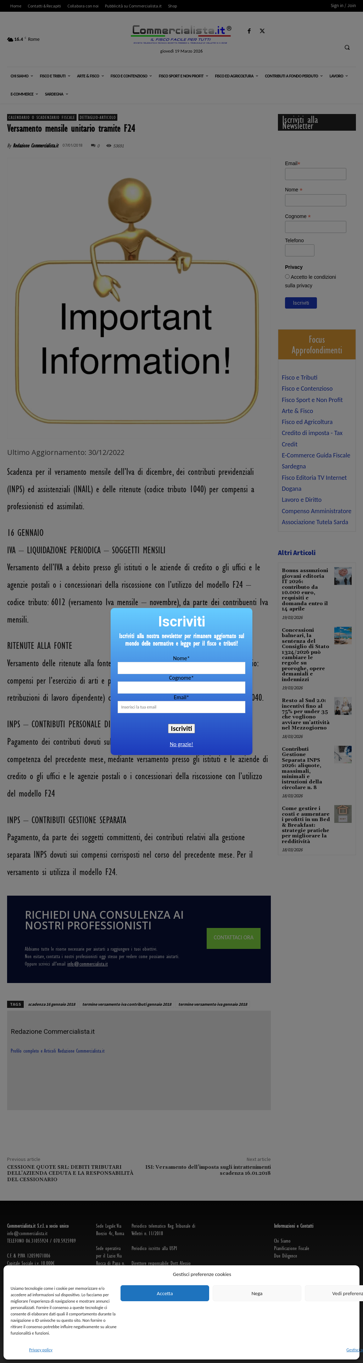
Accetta (165, 1293)
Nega (256, 1293)
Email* (181, 697)
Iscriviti (181, 728)
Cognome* (181, 677)
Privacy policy (40, 1349)
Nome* (181, 658)
